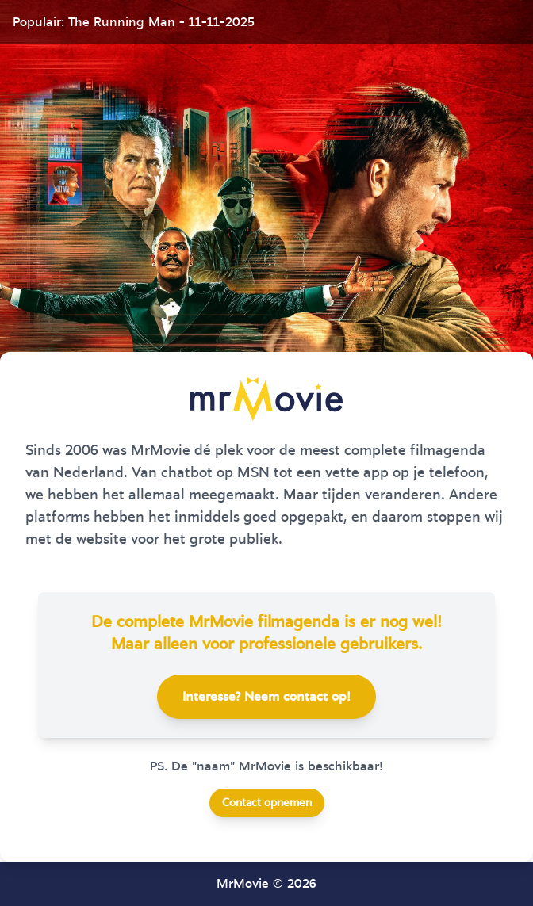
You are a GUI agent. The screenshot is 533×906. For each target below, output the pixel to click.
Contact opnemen (267, 803)
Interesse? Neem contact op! (266, 696)
